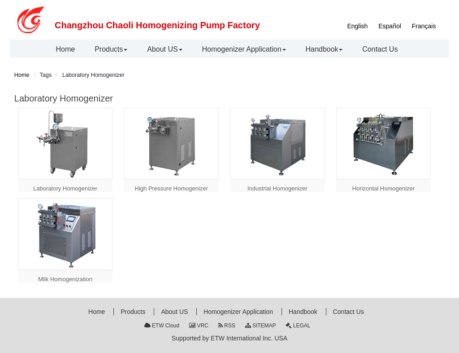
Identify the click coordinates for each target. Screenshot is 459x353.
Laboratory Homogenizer (65, 188)
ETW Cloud (162, 325)
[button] (111, 49)
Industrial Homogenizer (277, 188)
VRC (198, 325)
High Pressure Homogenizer (171, 188)
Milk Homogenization (65, 279)
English (357, 26)
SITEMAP (260, 325)
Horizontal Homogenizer (383, 188)
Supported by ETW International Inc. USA (229, 338)
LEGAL (298, 325)
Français (424, 26)
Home (22, 75)
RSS (226, 325)
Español (389, 26)
